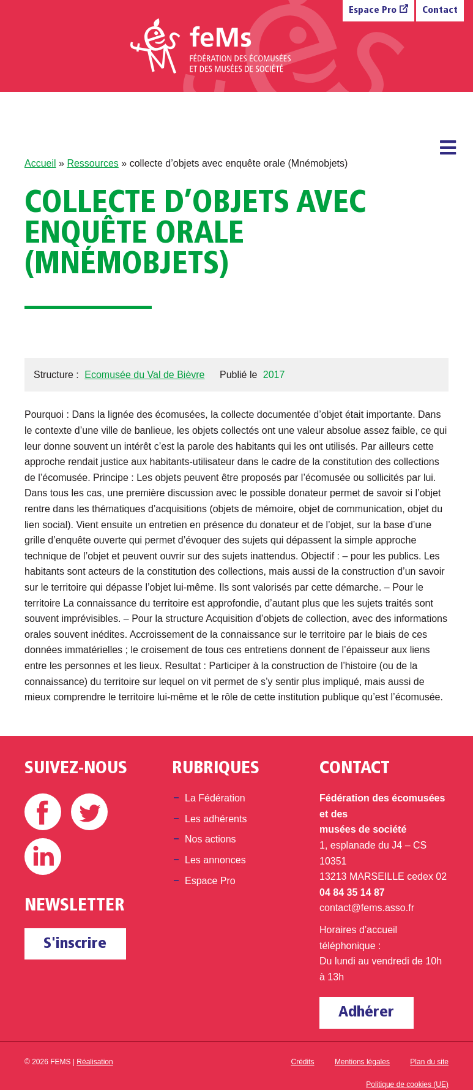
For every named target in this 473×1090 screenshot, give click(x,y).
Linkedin (42, 856)
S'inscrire (74, 944)
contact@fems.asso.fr (366, 908)
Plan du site (429, 1062)
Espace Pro (373, 10)
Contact (440, 10)
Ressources (92, 163)
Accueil (40, 163)
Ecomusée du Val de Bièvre (144, 374)
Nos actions (210, 839)
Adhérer (366, 1012)
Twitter (89, 811)
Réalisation (94, 1062)
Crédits (303, 1062)
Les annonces (215, 860)
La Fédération (215, 798)
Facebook (42, 811)
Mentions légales (362, 1062)
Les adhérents (216, 819)
